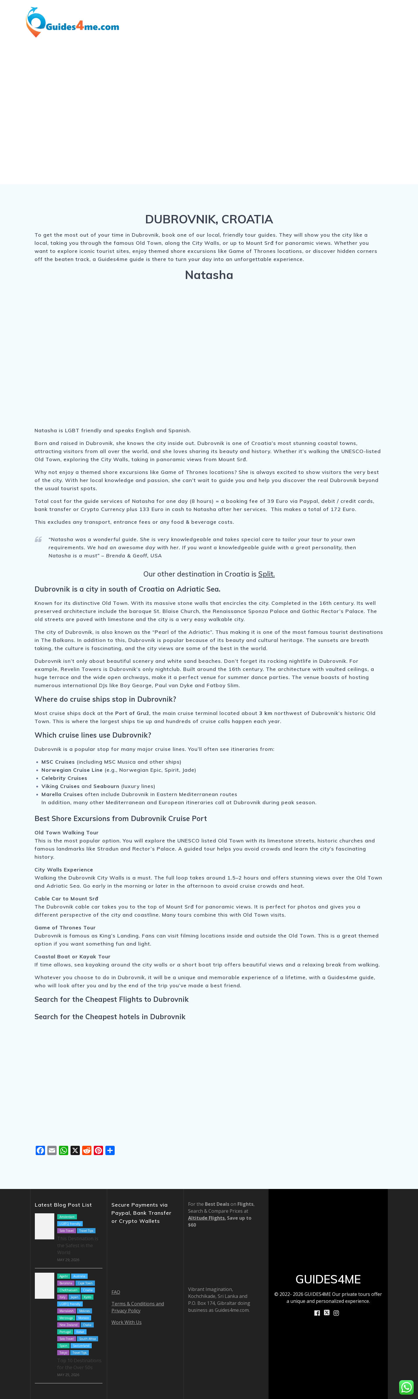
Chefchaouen (69, 1290)
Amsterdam (67, 1217)
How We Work (301, 14)
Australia (79, 1276)
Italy (62, 1297)
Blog (271, 14)
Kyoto (87, 1297)
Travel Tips (86, 1231)
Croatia (88, 1290)
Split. (266, 574)
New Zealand (69, 1325)
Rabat (80, 1332)
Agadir (64, 1276)
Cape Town (85, 1283)
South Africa (87, 1339)
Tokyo (63, 1353)
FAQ (115, 1292)
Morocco (83, 1318)
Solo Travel (67, 1231)
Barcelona (66, 1283)
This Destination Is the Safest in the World (77, 1245)
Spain (63, 1346)
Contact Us (382, 29)
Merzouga (66, 1318)
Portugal (65, 1332)
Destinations (177, 14)
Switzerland (81, 1346)
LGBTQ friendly (70, 1224)
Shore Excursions (229, 14)
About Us (342, 14)
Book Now (379, 14)
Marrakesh (67, 1311)
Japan (74, 1297)
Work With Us (126, 1322)
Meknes (84, 1311)
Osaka (87, 1325)
